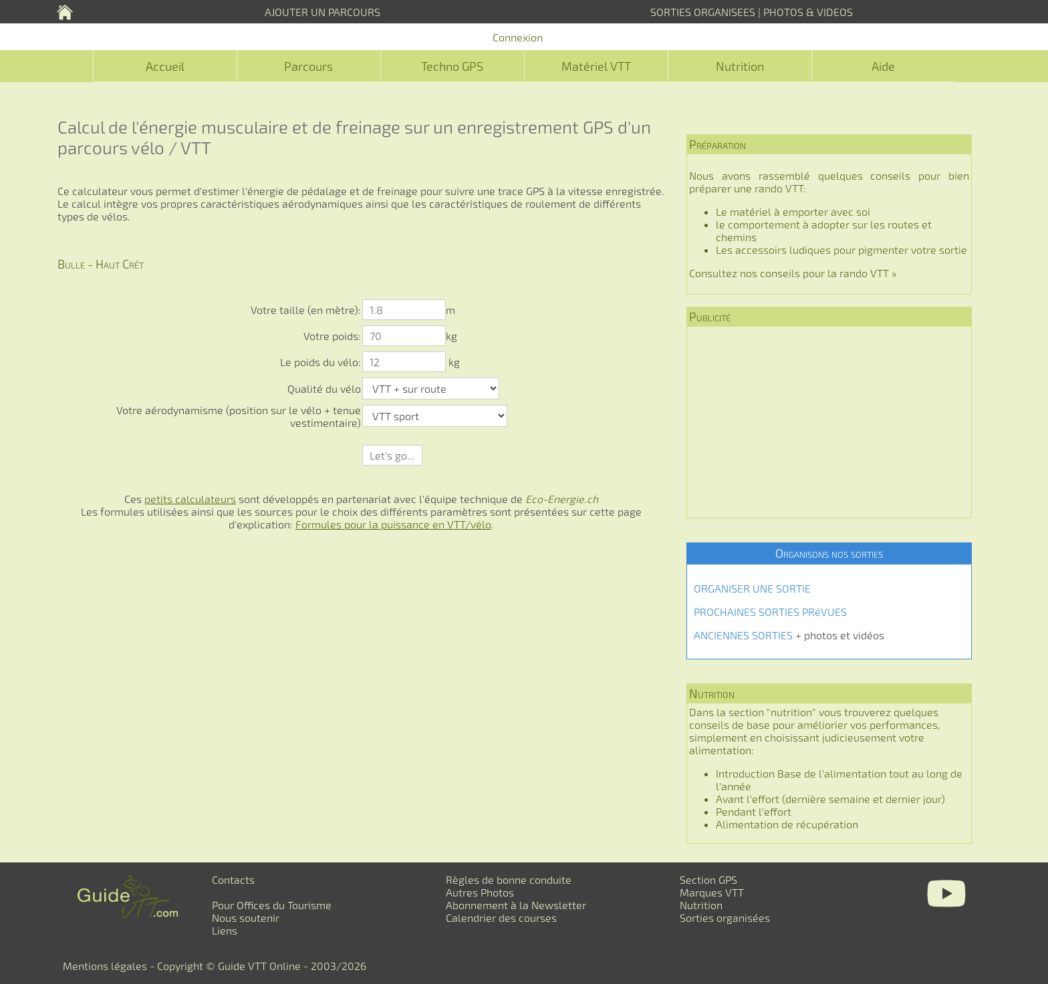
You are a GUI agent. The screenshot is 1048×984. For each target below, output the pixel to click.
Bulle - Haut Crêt (100, 264)
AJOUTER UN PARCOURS (322, 11)
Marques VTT (712, 892)
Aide (883, 66)
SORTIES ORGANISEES (702, 11)
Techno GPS (452, 66)
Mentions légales (105, 965)
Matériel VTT (596, 66)
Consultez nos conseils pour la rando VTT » (793, 273)
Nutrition (740, 66)
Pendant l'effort (753, 811)
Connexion (518, 37)
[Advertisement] (829, 422)
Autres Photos (480, 892)
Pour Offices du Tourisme (272, 904)
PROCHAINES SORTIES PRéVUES (770, 611)
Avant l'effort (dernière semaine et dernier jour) (830, 798)
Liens (224, 930)
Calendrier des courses (501, 917)
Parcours (308, 66)
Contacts (233, 879)
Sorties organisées (725, 917)
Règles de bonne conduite (508, 879)
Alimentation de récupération (787, 824)
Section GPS (708, 879)
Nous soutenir (245, 917)
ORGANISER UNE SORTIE (752, 588)
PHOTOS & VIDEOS (808, 11)
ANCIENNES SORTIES (743, 635)
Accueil (165, 66)
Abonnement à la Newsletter (516, 904)
